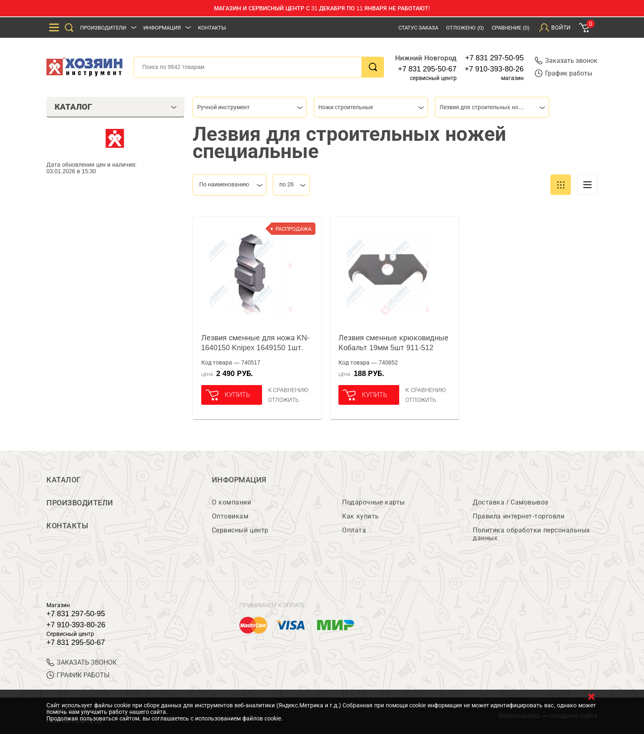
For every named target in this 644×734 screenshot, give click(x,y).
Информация (162, 28)
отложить (283, 400)
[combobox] (250, 107)
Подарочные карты (373, 502)
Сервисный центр (240, 530)
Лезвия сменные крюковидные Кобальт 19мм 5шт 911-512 (393, 343)
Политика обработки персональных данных (531, 534)
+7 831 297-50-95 (494, 58)
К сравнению (288, 390)
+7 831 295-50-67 (427, 69)
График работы (563, 73)
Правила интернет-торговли (518, 516)
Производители (103, 28)
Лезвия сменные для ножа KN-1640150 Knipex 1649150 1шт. (255, 343)
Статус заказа (418, 28)
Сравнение (510, 28)
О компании (231, 502)
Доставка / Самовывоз (510, 502)
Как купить (360, 516)
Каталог (63, 480)
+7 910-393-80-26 (494, 69)
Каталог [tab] (116, 106)
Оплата (354, 530)
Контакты (212, 28)
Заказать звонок (566, 60)
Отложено (465, 28)
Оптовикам (230, 516)
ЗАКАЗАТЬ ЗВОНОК (81, 662)
